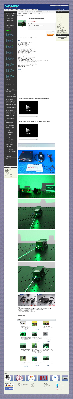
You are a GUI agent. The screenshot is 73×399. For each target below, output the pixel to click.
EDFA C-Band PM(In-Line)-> (10, 110)
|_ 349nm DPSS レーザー (10, 35)
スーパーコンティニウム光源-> (10, 94)
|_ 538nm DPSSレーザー (9, 46)
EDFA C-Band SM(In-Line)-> (10, 99)
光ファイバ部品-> (8, 134)
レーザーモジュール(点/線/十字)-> (11, 13)
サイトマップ (7, 173)
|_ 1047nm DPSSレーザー (10, 63)
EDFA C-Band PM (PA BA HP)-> (11, 107)
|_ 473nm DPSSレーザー (9, 40)
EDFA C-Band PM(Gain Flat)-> (10, 102)
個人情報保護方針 (7, 170)
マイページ (28, 9)
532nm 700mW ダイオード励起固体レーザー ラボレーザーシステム (37, 363)
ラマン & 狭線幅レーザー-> (10, 86)
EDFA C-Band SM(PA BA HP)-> (11, 96)
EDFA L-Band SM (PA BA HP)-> (11, 113)
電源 (29, 25)
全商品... (6, 165)
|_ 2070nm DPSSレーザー (10, 76)
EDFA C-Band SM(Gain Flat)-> (10, 101)
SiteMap (14, 394)
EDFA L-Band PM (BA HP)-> (10, 115)
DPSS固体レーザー (23, 11)
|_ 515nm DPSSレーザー (9, 41)
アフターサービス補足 (60, 29)
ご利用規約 (6, 171)
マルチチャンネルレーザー (10, 89)
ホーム (6, 9)
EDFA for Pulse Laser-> (9, 122)
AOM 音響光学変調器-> (9, 132)
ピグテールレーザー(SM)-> (10, 25)
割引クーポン (7, 175)
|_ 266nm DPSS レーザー (10, 33)
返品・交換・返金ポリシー (61, 24)
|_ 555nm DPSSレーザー (9, 48)
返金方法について (46, 386)
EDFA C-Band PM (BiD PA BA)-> (11, 112)
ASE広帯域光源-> (8, 91)
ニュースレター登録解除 (8, 176)
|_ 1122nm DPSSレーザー (10, 69)
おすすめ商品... (7, 164)
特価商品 (16, 9)
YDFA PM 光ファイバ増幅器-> (10, 125)
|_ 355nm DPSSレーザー (9, 36)
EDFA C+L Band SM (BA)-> (10, 118)
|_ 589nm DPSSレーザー (9, 52)
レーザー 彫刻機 (8, 146)
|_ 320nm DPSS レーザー (10, 34)
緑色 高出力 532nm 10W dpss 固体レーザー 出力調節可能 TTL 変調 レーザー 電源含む (26, 338)
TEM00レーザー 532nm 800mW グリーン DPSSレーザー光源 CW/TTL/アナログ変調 (48, 363)
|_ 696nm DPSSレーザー (9, 54)
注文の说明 (58, 26)
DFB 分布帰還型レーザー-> (10, 84)
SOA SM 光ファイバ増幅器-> (10, 129)
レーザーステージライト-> (10, 154)
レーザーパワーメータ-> (9, 144)
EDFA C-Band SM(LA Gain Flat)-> (11, 105)
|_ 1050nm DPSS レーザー (10, 64)
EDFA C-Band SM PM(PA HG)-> (11, 104)
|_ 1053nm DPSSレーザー (10, 65)
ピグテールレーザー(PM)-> (10, 27)
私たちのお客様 (59, 25)
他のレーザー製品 (8, 158)
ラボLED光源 (8, 137)
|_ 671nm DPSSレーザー (9, 53)
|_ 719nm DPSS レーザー (10, 57)
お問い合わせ (34, 9)
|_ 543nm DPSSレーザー (9, 47)
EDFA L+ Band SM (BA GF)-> (10, 116)
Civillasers (11, 394)
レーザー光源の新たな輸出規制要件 (62, 32)
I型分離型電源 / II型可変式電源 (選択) (33, 61)
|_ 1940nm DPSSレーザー (10, 75)
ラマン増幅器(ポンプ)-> (9, 130)
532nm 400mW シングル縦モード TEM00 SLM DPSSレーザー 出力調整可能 (48, 339)
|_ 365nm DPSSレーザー (9, 39)
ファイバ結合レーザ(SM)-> (10, 20)
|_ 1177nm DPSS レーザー (10, 71)
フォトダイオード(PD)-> (9, 139)
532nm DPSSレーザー (30, 11)
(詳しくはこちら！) (44, 60)
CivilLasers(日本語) (59, 394)
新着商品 (11, 9)
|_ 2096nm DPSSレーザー (10, 77)
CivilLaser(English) (66, 394)
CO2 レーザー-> (8, 156)
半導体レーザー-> (8, 79)
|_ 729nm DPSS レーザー (10, 59)
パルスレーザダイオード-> (10, 141)
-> (9, 30)
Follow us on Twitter (60, 385)
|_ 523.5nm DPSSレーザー (10, 42)
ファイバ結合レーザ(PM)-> (10, 22)
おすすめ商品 (22, 9)
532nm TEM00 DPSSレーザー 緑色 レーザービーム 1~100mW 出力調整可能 (26, 327)
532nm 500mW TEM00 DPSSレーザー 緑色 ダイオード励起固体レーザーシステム (37, 338)
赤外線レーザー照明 (9, 142)
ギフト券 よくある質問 (8, 174)
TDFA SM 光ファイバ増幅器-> (10, 127)
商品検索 (59, 34)
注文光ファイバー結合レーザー (61, 27)
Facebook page (59, 387)
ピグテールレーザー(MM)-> (10, 23)
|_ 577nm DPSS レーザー (10, 51)
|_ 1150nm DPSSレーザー (10, 70)
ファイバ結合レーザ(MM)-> (10, 18)
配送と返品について (8, 169)
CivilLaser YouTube (59, 389)
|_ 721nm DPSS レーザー (10, 58)
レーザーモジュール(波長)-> (10, 15)
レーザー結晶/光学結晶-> (9, 149)
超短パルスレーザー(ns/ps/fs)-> (11, 82)
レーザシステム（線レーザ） (10, 153)
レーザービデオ (59, 28)
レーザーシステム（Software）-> (11, 151)
